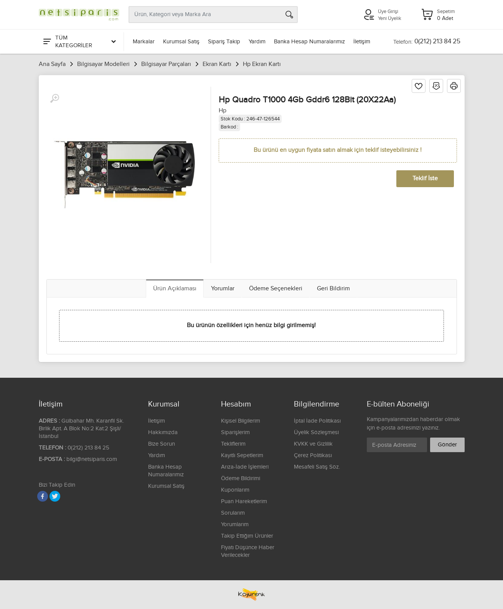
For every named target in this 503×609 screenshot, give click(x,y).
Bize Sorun (161, 444)
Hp (222, 110)
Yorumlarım (235, 524)
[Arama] (289, 14)
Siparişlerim (235, 432)
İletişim (361, 41)
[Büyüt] (54, 99)
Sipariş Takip (224, 41)
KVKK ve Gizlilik (313, 444)
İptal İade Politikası (317, 421)
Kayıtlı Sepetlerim (242, 455)
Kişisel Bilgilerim (240, 421)
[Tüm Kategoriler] (79, 41)
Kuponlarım (235, 490)
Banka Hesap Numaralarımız (309, 41)
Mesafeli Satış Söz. (317, 467)
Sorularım (233, 513)
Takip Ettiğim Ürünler (247, 536)
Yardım (257, 41)
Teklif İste (425, 178)
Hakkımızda (163, 432)
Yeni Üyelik (389, 18)
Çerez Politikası (313, 455)
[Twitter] (54, 496)
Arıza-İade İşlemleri (245, 467)
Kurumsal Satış (181, 41)
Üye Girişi (388, 11)
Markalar (144, 41)
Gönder (447, 444)
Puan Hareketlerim (244, 501)
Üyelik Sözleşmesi (316, 432)
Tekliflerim (233, 444)
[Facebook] (42, 496)
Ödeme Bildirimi (240, 478)
